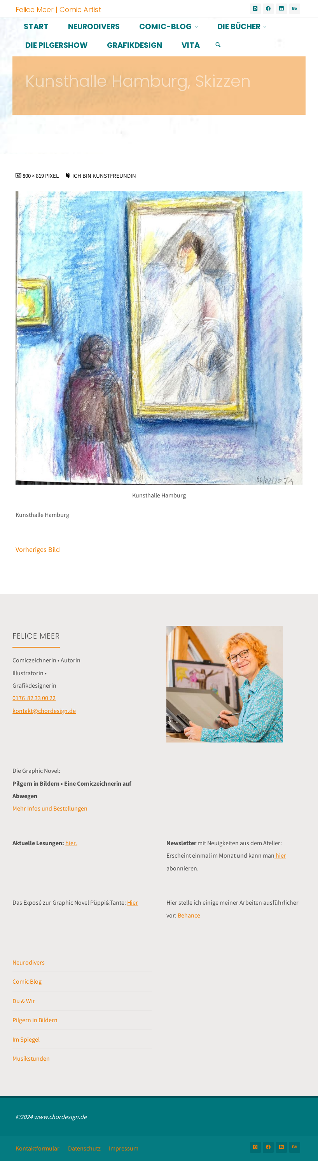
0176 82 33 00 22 (34, 698)
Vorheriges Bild (38, 549)
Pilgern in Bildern (35, 1020)
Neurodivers (28, 962)
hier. (71, 843)
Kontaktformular (37, 1148)
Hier (132, 902)
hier (280, 855)
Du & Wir (23, 1001)
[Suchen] (218, 45)
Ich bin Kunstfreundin (104, 175)
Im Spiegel (26, 1039)
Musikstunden (31, 1058)
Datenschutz (84, 1148)
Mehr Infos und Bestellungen (49, 808)
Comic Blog (27, 981)
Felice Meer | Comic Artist (58, 9)
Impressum (123, 1148)
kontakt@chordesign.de (44, 710)
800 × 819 (34, 175)
